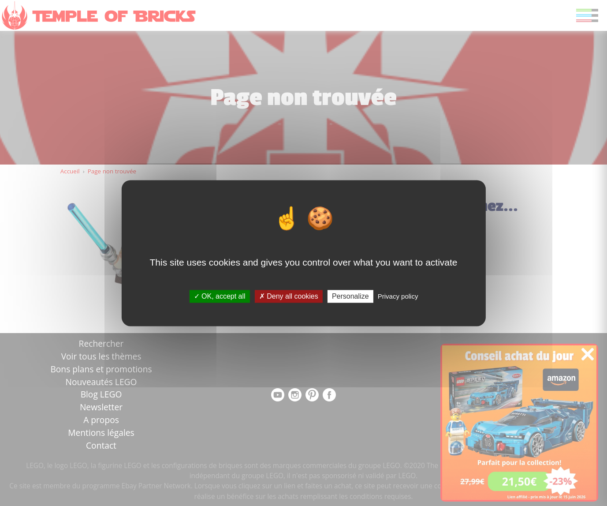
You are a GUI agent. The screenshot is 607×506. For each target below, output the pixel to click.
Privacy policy (398, 296)
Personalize (350, 296)
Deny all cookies (288, 296)
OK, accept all (220, 296)
